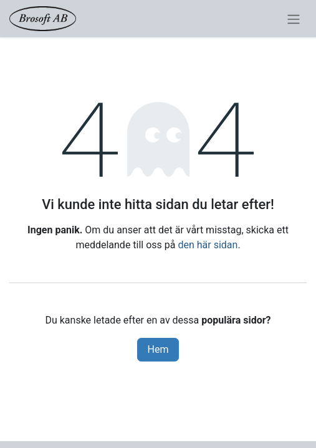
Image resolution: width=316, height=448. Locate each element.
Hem (158, 349)
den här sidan (207, 245)
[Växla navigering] (293, 18)
